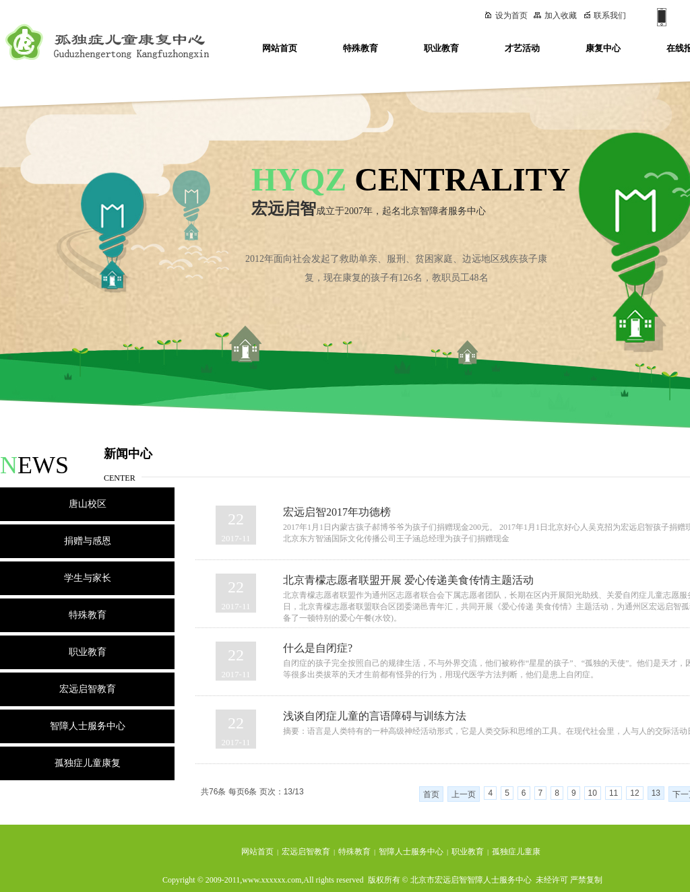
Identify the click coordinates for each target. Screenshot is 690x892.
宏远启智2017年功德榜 (337, 512)
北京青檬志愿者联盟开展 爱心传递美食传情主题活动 (408, 580)
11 (613, 793)
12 (634, 793)
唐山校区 (87, 504)
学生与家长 (87, 578)
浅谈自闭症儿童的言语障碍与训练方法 (374, 716)
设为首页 (506, 15)
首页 (431, 794)
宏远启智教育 (87, 689)
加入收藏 (555, 15)
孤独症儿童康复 (88, 763)
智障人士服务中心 (87, 726)
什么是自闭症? (317, 648)
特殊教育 (360, 48)
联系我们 (605, 15)
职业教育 (441, 48)
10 (592, 793)
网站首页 (279, 48)
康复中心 (603, 48)
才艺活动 (522, 48)
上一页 (463, 794)
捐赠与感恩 (87, 541)
